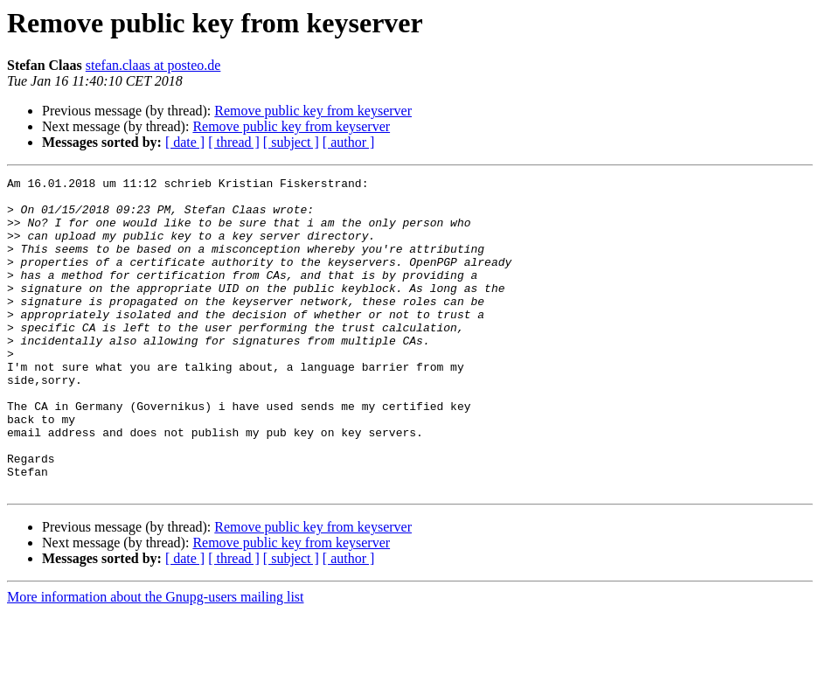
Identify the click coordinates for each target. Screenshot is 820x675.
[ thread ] (234, 142)
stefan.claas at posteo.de (153, 65)
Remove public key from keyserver (313, 110)
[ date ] (185, 142)
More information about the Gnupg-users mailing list (155, 659)
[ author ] (349, 142)
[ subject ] (291, 142)
